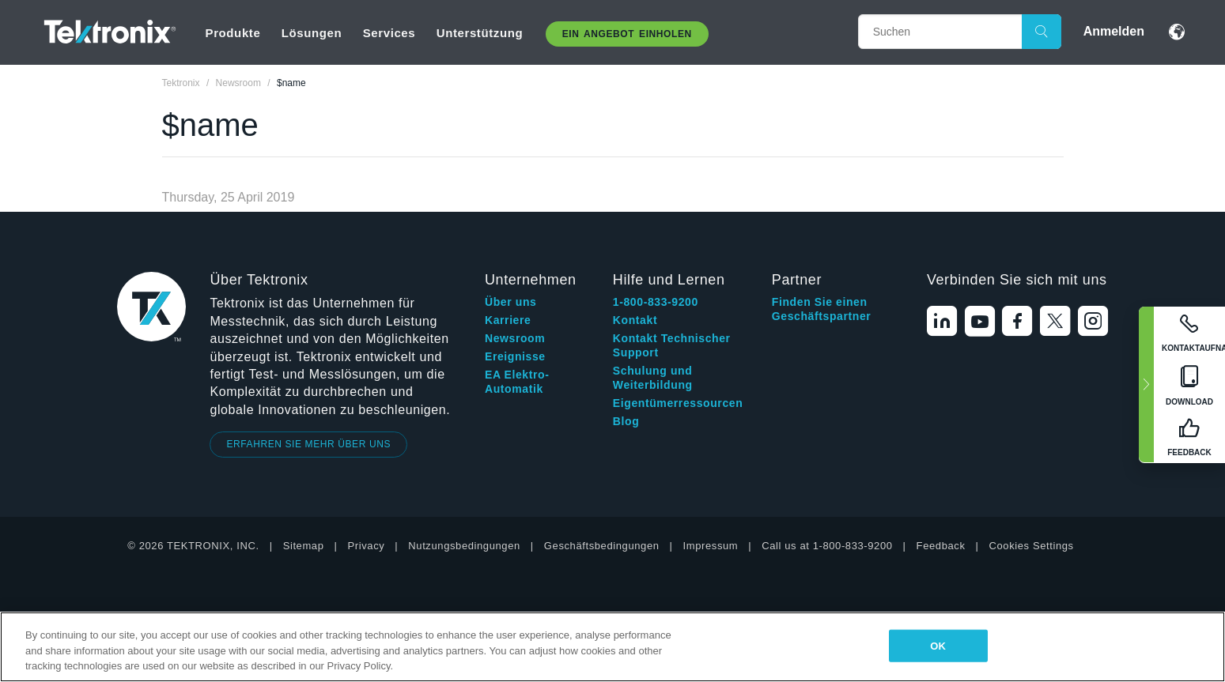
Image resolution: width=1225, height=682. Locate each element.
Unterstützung (480, 33)
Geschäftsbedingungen (602, 546)
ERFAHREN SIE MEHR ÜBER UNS (308, 444)
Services (389, 33)
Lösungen (312, 33)
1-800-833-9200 (655, 302)
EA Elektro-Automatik (517, 381)
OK (938, 645)
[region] (612, 647)
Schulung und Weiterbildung (653, 377)
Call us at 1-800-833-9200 (827, 546)
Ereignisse (515, 356)
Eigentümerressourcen (678, 403)
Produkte (233, 33)
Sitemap (303, 546)
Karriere (508, 320)
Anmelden (1113, 31)
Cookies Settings (1031, 546)
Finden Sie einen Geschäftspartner (821, 309)
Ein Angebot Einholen (627, 34)
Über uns (510, 302)
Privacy (366, 546)
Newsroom (515, 338)
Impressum (711, 546)
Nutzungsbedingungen (464, 546)
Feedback (941, 546)
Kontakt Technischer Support (672, 345)
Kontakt (635, 320)
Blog (626, 421)
